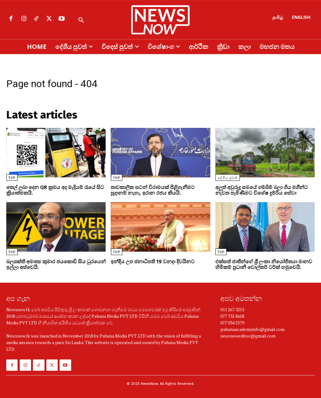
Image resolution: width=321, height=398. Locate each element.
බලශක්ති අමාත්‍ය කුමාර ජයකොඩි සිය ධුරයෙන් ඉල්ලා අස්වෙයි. (56, 264)
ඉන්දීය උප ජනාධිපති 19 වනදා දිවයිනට (153, 261)
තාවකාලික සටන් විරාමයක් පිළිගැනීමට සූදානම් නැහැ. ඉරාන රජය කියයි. (153, 190)
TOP (11, 178)
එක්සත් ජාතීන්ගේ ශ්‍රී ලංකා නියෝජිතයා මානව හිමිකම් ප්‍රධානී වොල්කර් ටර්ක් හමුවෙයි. (263, 264)
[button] (81, 20)
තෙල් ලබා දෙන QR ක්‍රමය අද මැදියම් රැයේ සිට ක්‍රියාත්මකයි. (55, 190)
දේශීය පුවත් (228, 178)
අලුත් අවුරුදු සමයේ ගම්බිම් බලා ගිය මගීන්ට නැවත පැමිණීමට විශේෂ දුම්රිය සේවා (261, 190)
